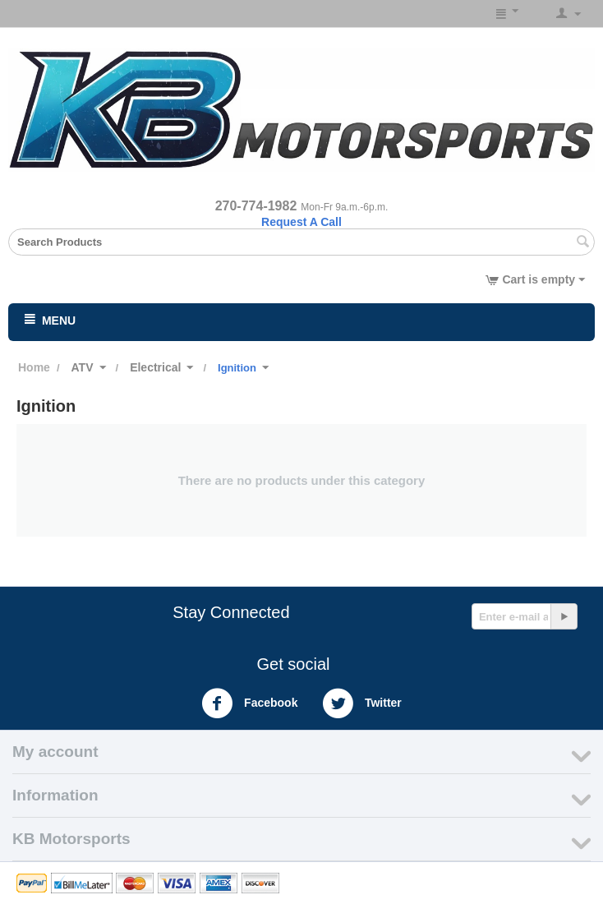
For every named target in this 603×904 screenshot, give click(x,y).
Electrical (155, 367)
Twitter (362, 703)
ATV (82, 367)
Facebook (249, 703)
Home (34, 367)
